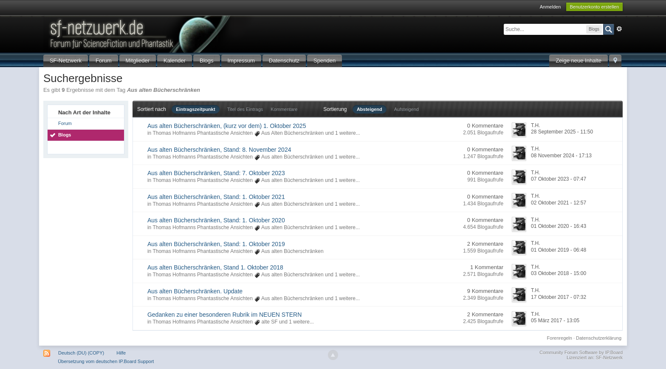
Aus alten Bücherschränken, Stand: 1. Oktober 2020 (216, 220)
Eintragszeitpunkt (195, 109)
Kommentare (284, 109)
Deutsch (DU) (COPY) (81, 352)
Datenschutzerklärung (598, 338)
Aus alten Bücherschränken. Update (195, 291)
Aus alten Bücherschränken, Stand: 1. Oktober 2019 (216, 244)
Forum (104, 60)
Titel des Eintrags (245, 109)
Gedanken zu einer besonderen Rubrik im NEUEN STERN (224, 314)
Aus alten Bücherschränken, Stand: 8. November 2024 (219, 149)
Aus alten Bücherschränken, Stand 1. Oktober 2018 (215, 267)
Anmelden (550, 6)
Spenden (324, 60)
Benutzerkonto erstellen (594, 6)
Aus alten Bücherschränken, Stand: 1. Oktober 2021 (216, 196)
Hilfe (121, 352)
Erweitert (619, 29)
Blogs (207, 60)
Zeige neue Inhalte (578, 60)
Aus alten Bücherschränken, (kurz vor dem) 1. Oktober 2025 (226, 125)
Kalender (175, 60)
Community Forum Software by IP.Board (581, 352)
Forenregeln (559, 338)
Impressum (241, 60)
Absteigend (369, 109)
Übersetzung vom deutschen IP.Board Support (106, 361)
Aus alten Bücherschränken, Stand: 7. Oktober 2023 (216, 173)
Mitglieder (138, 60)
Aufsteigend (406, 109)
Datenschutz (284, 60)
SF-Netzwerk (66, 60)
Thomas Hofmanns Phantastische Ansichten (202, 133)
